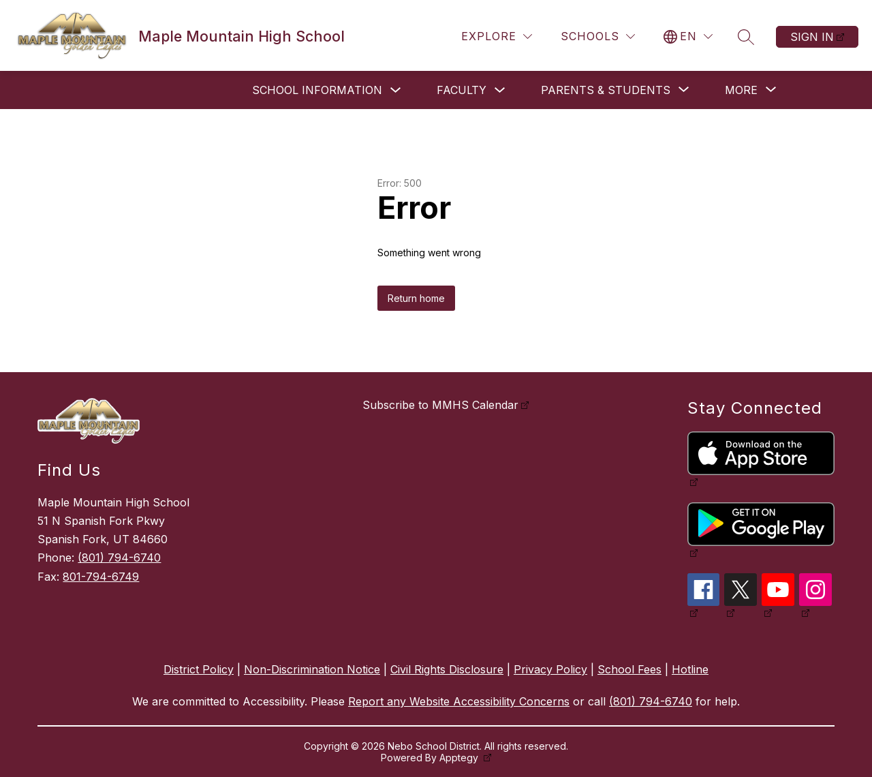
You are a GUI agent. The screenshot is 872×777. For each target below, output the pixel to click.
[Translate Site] (688, 36)
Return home (416, 298)
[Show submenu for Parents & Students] (605, 90)
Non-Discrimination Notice (312, 669)
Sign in (812, 37)
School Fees (629, 669)
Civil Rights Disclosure (446, 669)
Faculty (461, 90)
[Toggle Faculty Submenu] (500, 90)
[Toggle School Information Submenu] (396, 90)
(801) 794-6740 (119, 557)
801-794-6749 (101, 576)
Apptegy (460, 757)
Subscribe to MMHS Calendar (440, 405)
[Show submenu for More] (741, 90)
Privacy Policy (550, 669)
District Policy (199, 669)
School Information (317, 90)
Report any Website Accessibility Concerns (459, 701)
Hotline (690, 669)
